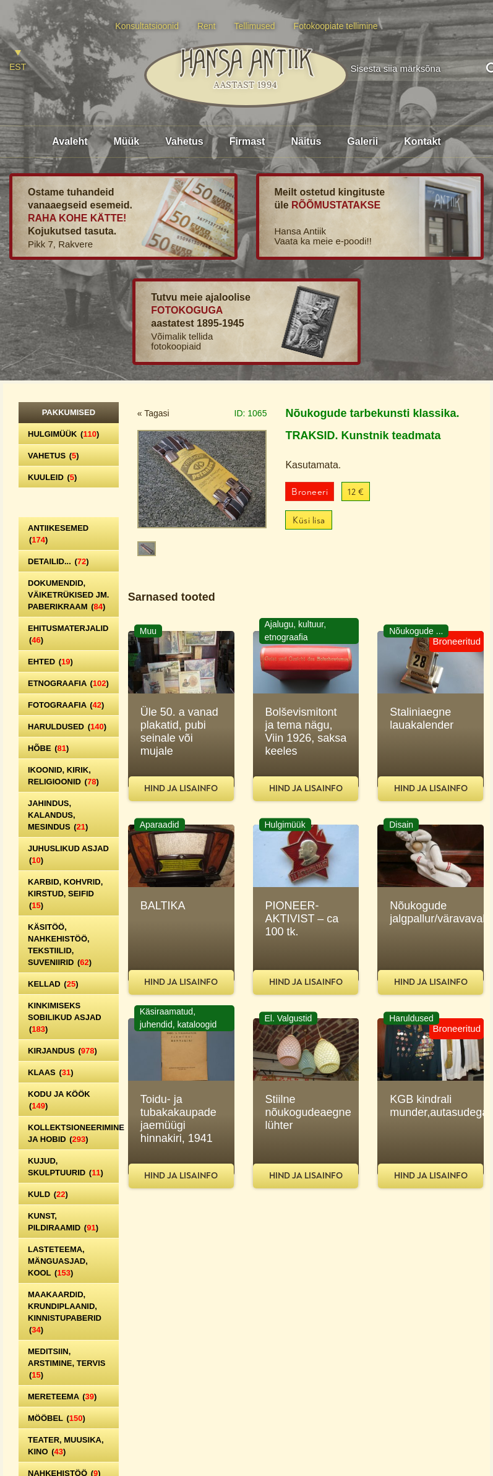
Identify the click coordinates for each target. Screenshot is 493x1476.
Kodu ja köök (59, 1099)
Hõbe (48, 748)
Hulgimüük (63, 434)
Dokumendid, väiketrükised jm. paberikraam (68, 594)
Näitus (306, 141)
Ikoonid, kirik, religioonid (63, 775)
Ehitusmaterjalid (68, 634)
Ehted (50, 661)
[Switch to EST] (17, 61)
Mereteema (62, 1396)
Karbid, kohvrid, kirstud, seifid (65, 893)
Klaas (51, 1072)
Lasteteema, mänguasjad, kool (58, 1261)
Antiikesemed (58, 533)
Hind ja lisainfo (181, 788)
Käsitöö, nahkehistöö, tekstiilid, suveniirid (60, 944)
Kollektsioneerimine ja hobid (73, 1133)
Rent (206, 26)
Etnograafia (68, 683)
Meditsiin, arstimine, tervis (66, 1363)
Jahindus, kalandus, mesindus (58, 815)
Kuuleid (52, 477)
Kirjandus (62, 1050)
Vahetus (184, 141)
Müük (126, 141)
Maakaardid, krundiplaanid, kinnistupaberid (64, 1312)
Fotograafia (66, 705)
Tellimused (254, 26)
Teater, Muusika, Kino (66, 1445)
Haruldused (67, 726)
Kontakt (422, 141)
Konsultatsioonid (147, 26)
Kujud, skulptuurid (65, 1166)
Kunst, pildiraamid (63, 1221)
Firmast (247, 141)
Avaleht (69, 141)
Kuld (48, 1194)
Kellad (53, 984)
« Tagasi (153, 413)
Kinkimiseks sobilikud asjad (64, 1017)
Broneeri (309, 492)
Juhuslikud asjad (68, 854)
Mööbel (56, 1418)
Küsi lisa (309, 520)
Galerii (362, 141)
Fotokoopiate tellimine (336, 26)
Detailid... (58, 561)
